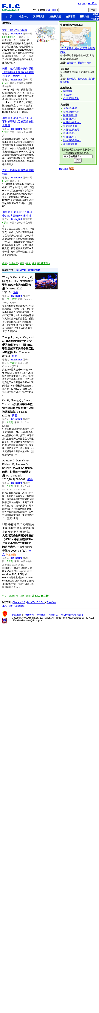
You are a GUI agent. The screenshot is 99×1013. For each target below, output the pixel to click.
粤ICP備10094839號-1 (72, 614)
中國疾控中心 (70, 136)
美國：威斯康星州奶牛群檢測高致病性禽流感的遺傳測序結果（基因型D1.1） (18, 72)
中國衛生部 (69, 133)
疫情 (4, 263)
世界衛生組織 (70, 108)
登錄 (48, 10)
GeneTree (20, 606)
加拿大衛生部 (70, 126)
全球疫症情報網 (71, 111)
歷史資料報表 (84, 62)
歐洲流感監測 (70, 115)
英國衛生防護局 (71, 129)
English (81, 3)
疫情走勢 (71, 62)
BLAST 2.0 (7, 606)
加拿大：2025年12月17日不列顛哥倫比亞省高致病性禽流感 (18, 121)
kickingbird (16, 33)
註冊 (54, 10)
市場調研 (67, 95)
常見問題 (53, 614)
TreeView (51, 602)
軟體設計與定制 (71, 98)
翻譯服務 (67, 91)
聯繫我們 (29, 614)
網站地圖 (16, 614)
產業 (28, 263)
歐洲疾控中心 (70, 119)
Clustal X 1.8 (19, 602)
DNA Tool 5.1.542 (36, 602)
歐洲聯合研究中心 (72, 122)
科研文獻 (21, 270)
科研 (22, 263)
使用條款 (41, 614)
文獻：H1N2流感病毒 (14, 30)
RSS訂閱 (66, 168)
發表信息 (71, 78)
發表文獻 (82, 78)
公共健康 (13, 263)
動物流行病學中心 (72, 140)
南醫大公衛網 (70, 144)
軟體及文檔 (34, 270)
